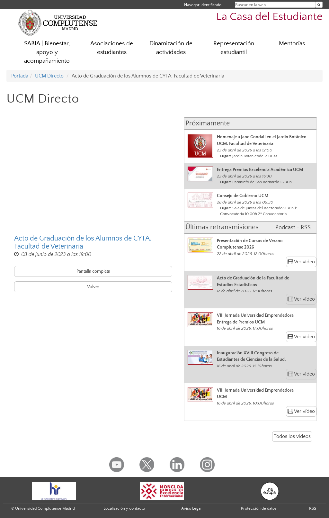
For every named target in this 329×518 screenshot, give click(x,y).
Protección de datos (259, 508)
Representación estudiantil (233, 48)
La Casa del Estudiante (269, 17)
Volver (93, 286)
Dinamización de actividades (170, 48)
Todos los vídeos (292, 436)
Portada (19, 76)
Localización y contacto (124, 508)
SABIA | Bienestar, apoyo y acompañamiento (47, 52)
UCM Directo (49, 76)
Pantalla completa (93, 271)
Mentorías (292, 43)
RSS (312, 508)
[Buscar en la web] (319, 5)
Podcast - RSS (293, 227)
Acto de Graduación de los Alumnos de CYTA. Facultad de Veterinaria (82, 242)
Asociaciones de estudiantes (111, 48)
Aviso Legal (191, 508)
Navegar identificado (202, 4)
